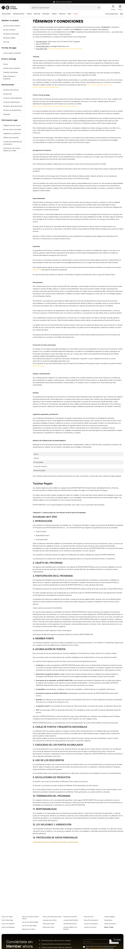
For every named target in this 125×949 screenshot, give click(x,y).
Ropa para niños (48, 927)
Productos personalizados (12, 98)
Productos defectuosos (11, 102)
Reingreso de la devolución (12, 106)
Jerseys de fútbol (90, 927)
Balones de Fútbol (28, 929)
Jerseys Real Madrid (70, 920)
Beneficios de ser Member (62, 2)
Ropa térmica (88, 916)
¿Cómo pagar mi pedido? (12, 53)
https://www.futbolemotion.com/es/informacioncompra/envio (55, 106)
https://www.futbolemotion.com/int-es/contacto (65, 49)
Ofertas (75, 14)
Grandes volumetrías (10, 72)
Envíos (5, 64)
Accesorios (62, 14)
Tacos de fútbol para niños (52, 916)
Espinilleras (108, 920)
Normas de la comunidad (12, 129)
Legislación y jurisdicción (12, 133)
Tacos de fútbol (6, 14)
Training (29, 14)
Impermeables (109, 916)
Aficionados (45, 14)
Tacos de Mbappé (8, 927)
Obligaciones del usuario (12, 125)
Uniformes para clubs (111, 14)
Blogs (121, 14)
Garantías (6, 114)
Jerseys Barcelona (70, 923)
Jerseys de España (90, 923)
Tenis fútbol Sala (7, 920)
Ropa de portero (110, 923)
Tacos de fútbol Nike (29, 925)
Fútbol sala (37, 14)
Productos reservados (11, 34)
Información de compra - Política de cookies (12, 149)
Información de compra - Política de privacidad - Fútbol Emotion (55, 842)
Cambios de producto (11, 90)
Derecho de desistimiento (12, 110)
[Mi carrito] (120, 7)
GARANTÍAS (37, 270)
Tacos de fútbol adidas (30, 922)
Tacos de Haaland (8, 923)
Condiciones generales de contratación (12, 143)
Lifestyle (54, 14)
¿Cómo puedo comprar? (11, 25)
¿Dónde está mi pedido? (11, 68)
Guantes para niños (49, 920)
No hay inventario (9, 30)
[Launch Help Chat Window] (117, 940)
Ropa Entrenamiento (91, 920)
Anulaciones (7, 94)
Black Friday (108, 927)
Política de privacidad (11, 137)
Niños (69, 14)
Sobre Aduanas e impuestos (9, 77)
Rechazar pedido (9, 38)
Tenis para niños (48, 923)
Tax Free (6, 42)
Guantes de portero (18, 14)
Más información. (39, 366)
